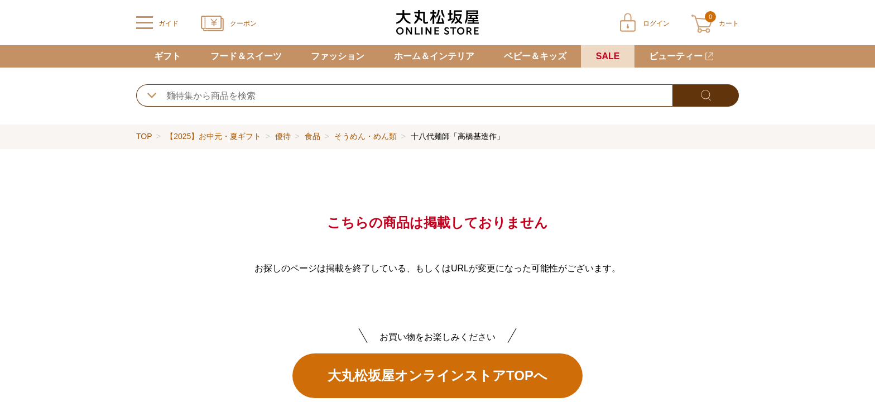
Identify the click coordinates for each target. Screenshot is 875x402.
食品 (312, 136)
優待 (283, 136)
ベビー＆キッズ (535, 56)
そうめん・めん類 (365, 136)
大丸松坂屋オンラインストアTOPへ (437, 375)
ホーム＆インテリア (434, 56)
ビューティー (676, 56)
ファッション (337, 56)
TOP (144, 136)
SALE (608, 56)
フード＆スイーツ (246, 56)
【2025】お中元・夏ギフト (213, 136)
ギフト (167, 56)
